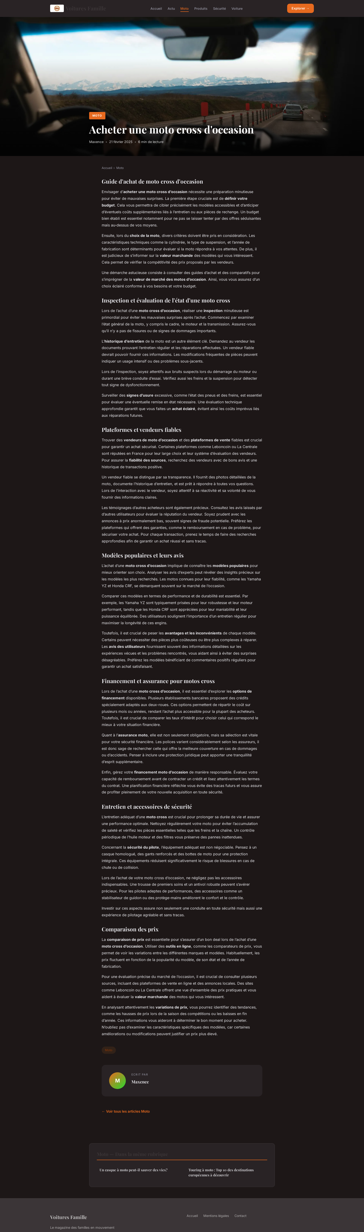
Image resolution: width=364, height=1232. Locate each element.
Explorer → (300, 8)
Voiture (237, 8)
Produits (201, 8)
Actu (171, 8)
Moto (184, 8)
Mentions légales (216, 1216)
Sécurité (219, 8)
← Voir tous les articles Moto (126, 1111)
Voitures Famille (78, 8)
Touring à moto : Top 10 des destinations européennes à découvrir (221, 1172)
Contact (240, 1216)
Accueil (156, 8)
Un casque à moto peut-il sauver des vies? (133, 1170)
